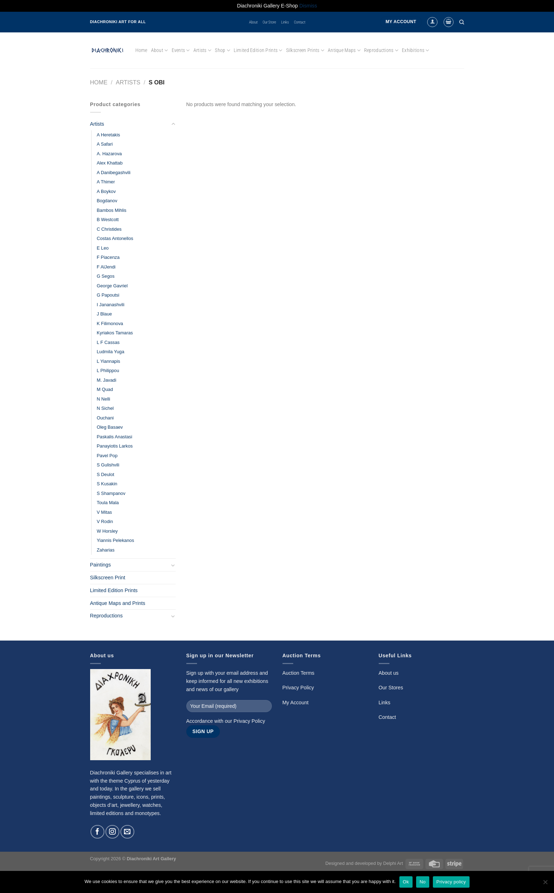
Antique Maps (344, 50)
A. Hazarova (109, 153)
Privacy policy (451, 881)
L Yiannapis (108, 361)
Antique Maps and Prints (117, 603)
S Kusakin (107, 483)
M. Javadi (107, 380)
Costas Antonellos (115, 238)
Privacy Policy (249, 721)
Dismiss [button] (308, 6)
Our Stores (391, 687)
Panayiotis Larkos (115, 446)
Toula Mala (108, 502)
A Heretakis (108, 134)
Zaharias (106, 550)
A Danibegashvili (114, 172)
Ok (406, 881)
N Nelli (103, 399)
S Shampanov (111, 493)
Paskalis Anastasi (115, 436)
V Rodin (105, 521)
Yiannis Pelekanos (115, 540)
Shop (222, 50)
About (253, 22)
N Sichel (105, 408)
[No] (545, 884)
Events (181, 50)
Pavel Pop (107, 455)
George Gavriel (112, 285)
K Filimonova (110, 323)
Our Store (269, 22)
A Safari (105, 144)
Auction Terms (299, 673)
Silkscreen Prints (305, 50)
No (423, 881)
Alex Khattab (110, 163)
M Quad (105, 389)
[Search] (461, 22)
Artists (202, 50)
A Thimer (106, 181)
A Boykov (106, 191)
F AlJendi (106, 267)
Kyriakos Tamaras (115, 332)
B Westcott (108, 219)
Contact (299, 22)
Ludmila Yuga (110, 351)
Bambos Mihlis (111, 210)
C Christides (109, 229)
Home (141, 50)
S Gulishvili (108, 465)
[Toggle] (173, 124)
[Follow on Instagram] (112, 832)
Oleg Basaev (110, 427)
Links (285, 22)
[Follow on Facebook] (97, 832)
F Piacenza (108, 257)
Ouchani (105, 418)
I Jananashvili (111, 304)
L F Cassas (108, 342)
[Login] (432, 22)
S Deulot (105, 474)
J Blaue (104, 314)
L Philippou (108, 370)
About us (389, 673)
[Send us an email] (127, 832)
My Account (296, 702)
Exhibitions (415, 50)
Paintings (100, 565)
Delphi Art (393, 863)
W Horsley (107, 531)
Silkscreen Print (107, 577)
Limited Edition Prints (258, 50)
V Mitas (104, 512)
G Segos (106, 276)
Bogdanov (107, 200)
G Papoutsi (108, 295)
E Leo (103, 248)
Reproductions (381, 50)
